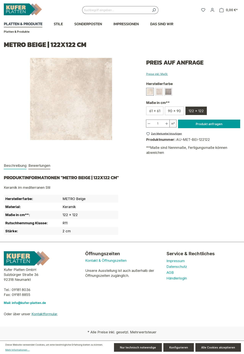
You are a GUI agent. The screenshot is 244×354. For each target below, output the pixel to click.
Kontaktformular (44, 314)
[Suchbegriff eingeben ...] (116, 10)
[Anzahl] (157, 123)
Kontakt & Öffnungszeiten (106, 260)
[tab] (15, 165)
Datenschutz (176, 266)
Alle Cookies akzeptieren (218, 347)
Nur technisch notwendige (138, 347)
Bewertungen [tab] (39, 165)
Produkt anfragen (209, 124)
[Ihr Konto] (212, 10)
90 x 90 (174, 111)
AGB (170, 272)
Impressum (175, 261)
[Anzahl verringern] (149, 123)
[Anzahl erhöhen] (167, 123)
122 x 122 (196, 111)
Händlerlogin (176, 278)
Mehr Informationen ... (17, 349)
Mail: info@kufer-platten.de (25, 303)
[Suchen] (153, 10)
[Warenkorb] (228, 10)
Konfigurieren (178, 347)
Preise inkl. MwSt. (157, 74)
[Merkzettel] (203, 10)
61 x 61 (154, 111)
